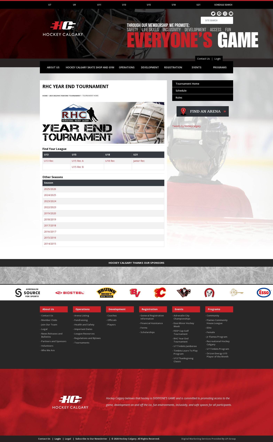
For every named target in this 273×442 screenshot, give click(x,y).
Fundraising (81, 320)
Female (211, 332)
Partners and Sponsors (53, 341)
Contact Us (203, 58)
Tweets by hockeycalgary (186, 126)
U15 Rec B (78, 167)
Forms (144, 327)
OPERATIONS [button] (126, 67)
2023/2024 (50, 201)
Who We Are (48, 350)
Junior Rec (139, 160)
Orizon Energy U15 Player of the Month (217, 355)
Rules (179, 97)
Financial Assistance (152, 323)
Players (111, 324)
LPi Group (230, 438)
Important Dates (83, 329)
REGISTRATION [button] (173, 67)
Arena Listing (81, 315)
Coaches (112, 315)
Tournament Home (187, 83)
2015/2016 (50, 237)
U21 (198, 4)
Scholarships (148, 332)
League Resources (84, 333)
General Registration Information (152, 317)
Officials (111, 320)
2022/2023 (50, 207)
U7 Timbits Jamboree (185, 346)
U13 (124, 4)
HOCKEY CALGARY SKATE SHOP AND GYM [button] (90, 67)
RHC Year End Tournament (181, 340)
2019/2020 (50, 213)
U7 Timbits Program (218, 348)
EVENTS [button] (196, 67)
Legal (44, 329)
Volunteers (47, 345)
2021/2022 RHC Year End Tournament (65, 96)
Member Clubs (49, 320)
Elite (209, 327)
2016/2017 (50, 231)
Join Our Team (49, 324)
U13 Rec (48, 160)
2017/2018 (50, 225)
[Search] (217, 20)
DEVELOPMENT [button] (150, 67)
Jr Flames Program (217, 336)
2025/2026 (50, 189)
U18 (174, 4)
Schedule (181, 90)
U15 (149, 4)
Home (45, 96)
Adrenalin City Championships (182, 317)
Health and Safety (84, 324)
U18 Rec (110, 160)
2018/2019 (50, 219)
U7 (49, 4)
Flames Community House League (217, 321)
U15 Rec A (78, 160)
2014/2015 (50, 243)
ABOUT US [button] (53, 67)
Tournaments (81, 342)
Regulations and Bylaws (87, 338)
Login (217, 58)
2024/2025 (50, 195)
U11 (99, 4)
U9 (74, 4)
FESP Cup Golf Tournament (181, 332)
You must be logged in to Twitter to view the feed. (202, 131)
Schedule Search (223, 4)
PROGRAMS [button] (220, 67)
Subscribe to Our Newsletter (91, 438)
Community (213, 315)
